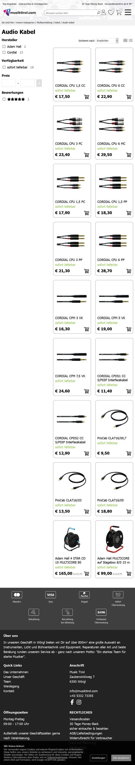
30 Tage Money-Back (92, 3)
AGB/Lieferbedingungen (86, 733)
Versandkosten (80, 718)
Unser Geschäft (14, 676)
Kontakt (9, 690)
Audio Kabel (68, 22)
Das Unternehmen (16, 671)
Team (7, 681)
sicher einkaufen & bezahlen (89, 728)
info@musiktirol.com (84, 690)
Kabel (57, 22)
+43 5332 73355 (81, 695)
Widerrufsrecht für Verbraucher (91, 737)
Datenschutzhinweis (57, 757)
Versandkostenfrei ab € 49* (118, 3)
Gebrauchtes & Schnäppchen (33, 3)
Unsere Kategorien (25, 22)
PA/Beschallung (44, 22)
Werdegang (11, 686)
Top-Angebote (10, 3)
